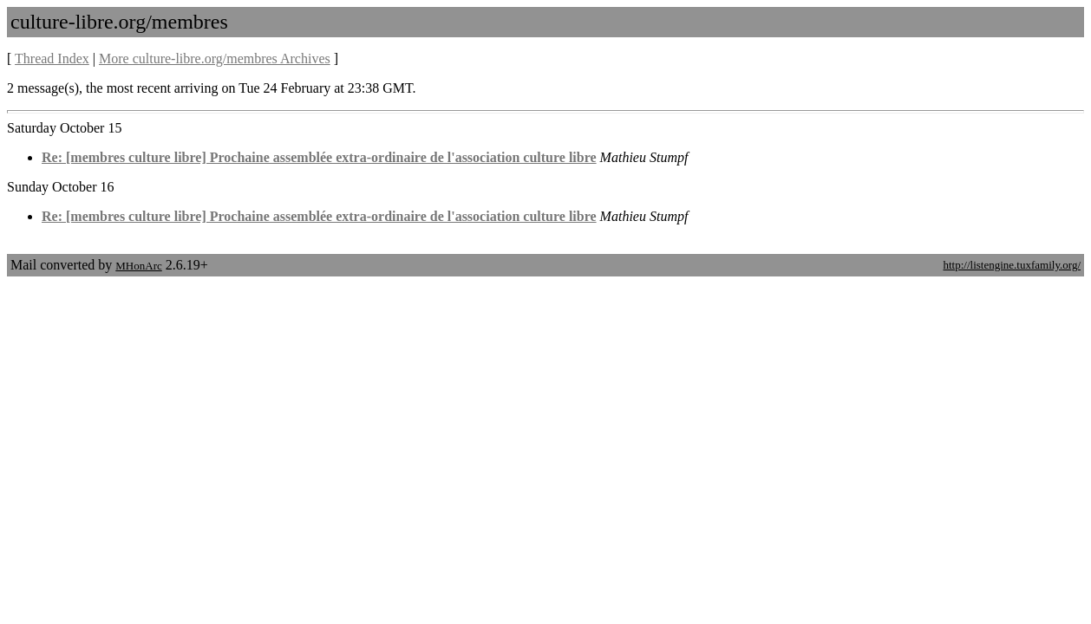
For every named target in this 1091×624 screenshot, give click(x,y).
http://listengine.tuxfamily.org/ (1012, 264)
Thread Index (52, 58)
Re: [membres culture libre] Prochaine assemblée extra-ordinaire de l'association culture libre (319, 157)
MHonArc (138, 265)
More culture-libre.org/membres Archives (214, 58)
